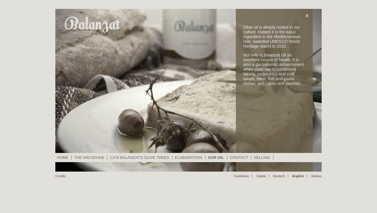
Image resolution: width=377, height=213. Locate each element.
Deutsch (279, 176)
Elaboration (188, 157)
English (298, 176)
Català (261, 176)
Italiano (316, 176)
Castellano (241, 176)
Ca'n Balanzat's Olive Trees (139, 157)
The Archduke (89, 157)
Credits (60, 176)
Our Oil (216, 157)
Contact (239, 157)
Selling (262, 157)
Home (62, 157)
